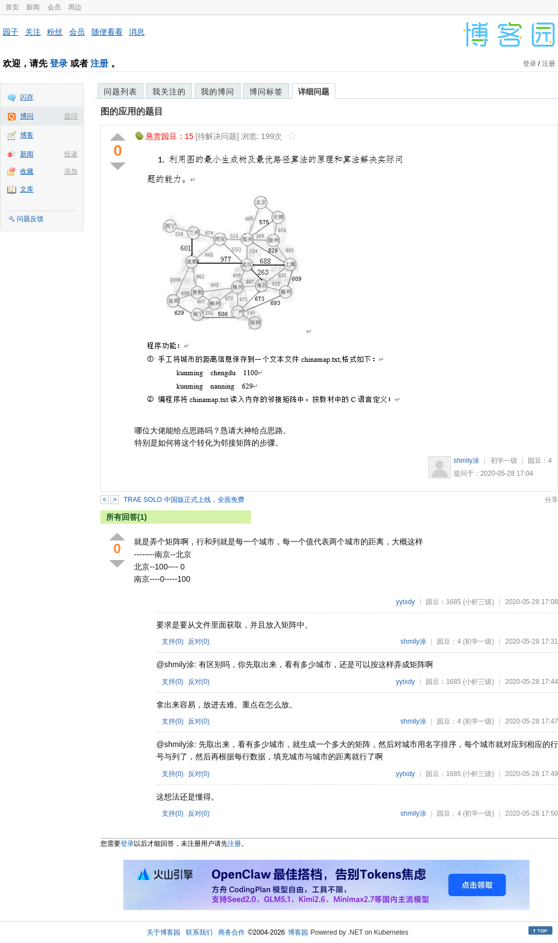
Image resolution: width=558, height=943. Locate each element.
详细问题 (313, 91)
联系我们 (199, 932)
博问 (26, 116)
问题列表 (120, 91)
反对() (199, 641)
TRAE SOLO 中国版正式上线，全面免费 (184, 500)
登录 (59, 63)
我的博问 (217, 91)
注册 (99, 63)
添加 (71, 171)
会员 (54, 7)
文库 (26, 189)
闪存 (26, 97)
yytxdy (405, 602)
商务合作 (231, 932)
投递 (71, 154)
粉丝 (54, 31)
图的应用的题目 (131, 111)
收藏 (26, 171)
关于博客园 (163, 932)
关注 (33, 31)
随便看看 (107, 31)
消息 (137, 31)
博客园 (298, 932)
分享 (551, 500)
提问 (71, 116)
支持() (173, 641)
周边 (74, 7)
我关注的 (169, 91)
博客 (26, 135)
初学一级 (503, 461)
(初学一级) (478, 641)
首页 (12, 7)
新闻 (33, 7)
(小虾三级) (478, 602)
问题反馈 (30, 219)
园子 (10, 31)
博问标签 (266, 91)
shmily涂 (466, 461)
